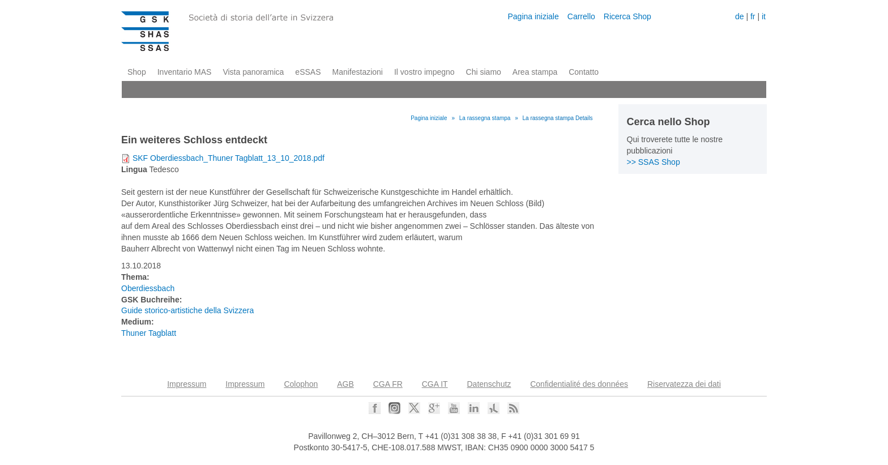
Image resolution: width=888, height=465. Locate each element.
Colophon (301, 384)
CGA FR (388, 384)
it (764, 16)
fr (752, 16)
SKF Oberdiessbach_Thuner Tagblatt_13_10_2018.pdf (229, 158)
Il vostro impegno (424, 71)
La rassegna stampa (485, 118)
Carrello (581, 16)
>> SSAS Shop (653, 162)
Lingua (134, 169)
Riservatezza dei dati (684, 384)
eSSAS (308, 71)
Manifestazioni (357, 71)
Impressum (186, 384)
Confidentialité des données (579, 384)
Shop (136, 71)
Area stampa (535, 71)
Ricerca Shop (627, 16)
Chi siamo (483, 71)
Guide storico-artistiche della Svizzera (187, 310)
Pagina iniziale (532, 16)
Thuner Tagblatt (148, 333)
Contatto (584, 71)
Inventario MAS (184, 71)
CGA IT (435, 384)
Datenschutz (489, 384)
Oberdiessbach (147, 288)
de (739, 16)
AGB (345, 384)
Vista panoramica (253, 71)
